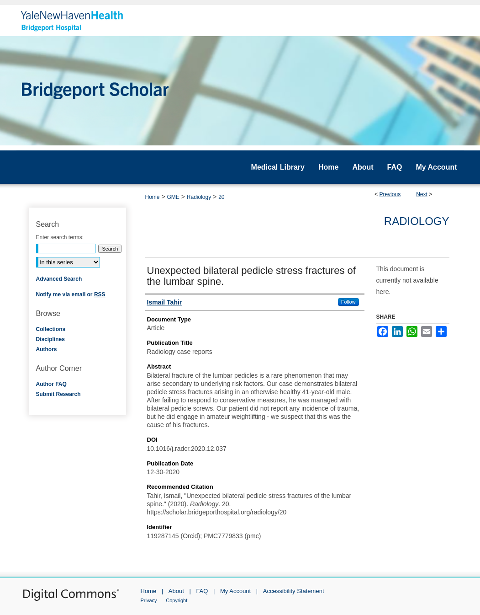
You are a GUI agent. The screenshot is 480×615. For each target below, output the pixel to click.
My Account (235, 591)
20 (221, 197)
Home (152, 197)
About (176, 591)
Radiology (199, 197)
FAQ (202, 591)
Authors (46, 349)
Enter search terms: (60, 237)
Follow (348, 302)
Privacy (149, 600)
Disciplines (50, 339)
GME (173, 197)
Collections (51, 329)
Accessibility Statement (293, 591)
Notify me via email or (70, 294)
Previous (390, 194)
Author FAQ (51, 384)
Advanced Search (59, 279)
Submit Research (58, 394)
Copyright (176, 600)
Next (421, 194)
